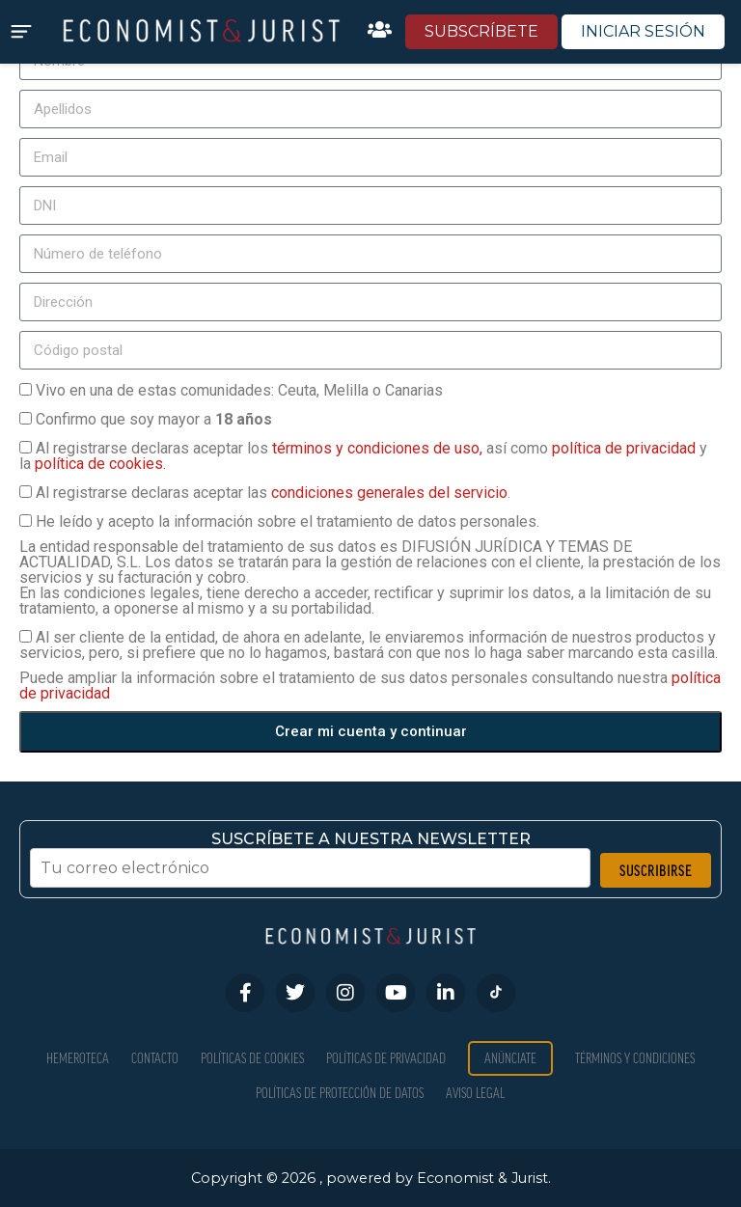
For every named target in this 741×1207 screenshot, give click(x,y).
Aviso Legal (475, 1092)
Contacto (154, 1058)
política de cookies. (100, 463)
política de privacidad (626, 448)
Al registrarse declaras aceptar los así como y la (363, 456)
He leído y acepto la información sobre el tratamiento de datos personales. (287, 521)
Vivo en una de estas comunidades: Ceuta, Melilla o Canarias (239, 390)
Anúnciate (510, 1058)
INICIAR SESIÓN (643, 31)
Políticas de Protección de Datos (340, 1092)
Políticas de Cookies (252, 1058)
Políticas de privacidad (386, 1058)
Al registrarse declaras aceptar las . (273, 492)
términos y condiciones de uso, (379, 448)
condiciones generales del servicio (389, 492)
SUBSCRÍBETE (481, 31)
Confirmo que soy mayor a (154, 419)
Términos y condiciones (635, 1058)
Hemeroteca (77, 1058)
